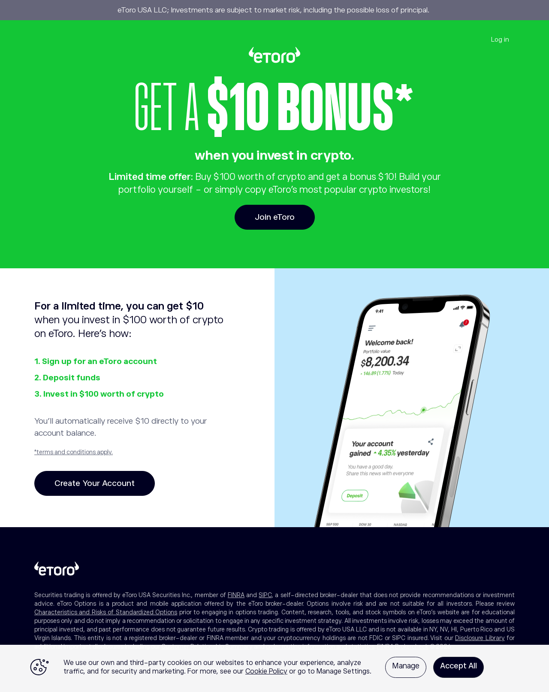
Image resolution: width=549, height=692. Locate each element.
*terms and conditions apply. (73, 452)
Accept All (458, 666)
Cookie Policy (266, 671)
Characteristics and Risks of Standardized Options (105, 612)
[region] (274, 668)
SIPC (265, 595)
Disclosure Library (479, 637)
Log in (500, 39)
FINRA (236, 595)
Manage (405, 666)
